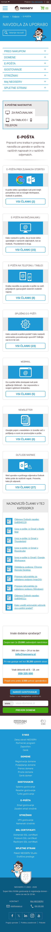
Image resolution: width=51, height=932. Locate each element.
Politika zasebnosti (28, 923)
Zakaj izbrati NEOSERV (25, 739)
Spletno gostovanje (25, 786)
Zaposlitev (25, 746)
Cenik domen (25, 775)
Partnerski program (25, 743)
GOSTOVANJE (13, 69)
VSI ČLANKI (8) (25, 297)
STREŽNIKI (11, 75)
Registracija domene (25, 761)
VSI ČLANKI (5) (25, 394)
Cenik (25, 750)
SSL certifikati (25, 830)
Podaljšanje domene (25, 765)
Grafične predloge (25, 856)
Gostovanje (25, 782)
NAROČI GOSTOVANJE (25, 692)
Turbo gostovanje (25, 794)
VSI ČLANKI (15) (25, 249)
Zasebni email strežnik (25, 808)
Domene (25, 756)
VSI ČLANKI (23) (25, 345)
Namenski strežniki (25, 823)
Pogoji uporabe (12, 923)
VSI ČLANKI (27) (25, 487)
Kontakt (5, 2)
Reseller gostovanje (25, 790)
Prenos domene (25, 768)
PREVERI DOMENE (25, 710)
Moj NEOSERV (37, 2)
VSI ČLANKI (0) (25, 439)
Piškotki (42, 923)
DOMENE (10, 57)
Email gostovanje (25, 805)
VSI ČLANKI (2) (25, 201)
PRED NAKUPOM (15, 51)
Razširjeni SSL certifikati (25, 841)
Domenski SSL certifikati (25, 835)
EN (48, 2)
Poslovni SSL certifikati (25, 838)
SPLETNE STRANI (15, 87)
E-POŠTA (10, 63)
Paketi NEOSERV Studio (25, 853)
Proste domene (25, 772)
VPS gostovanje (25, 820)
